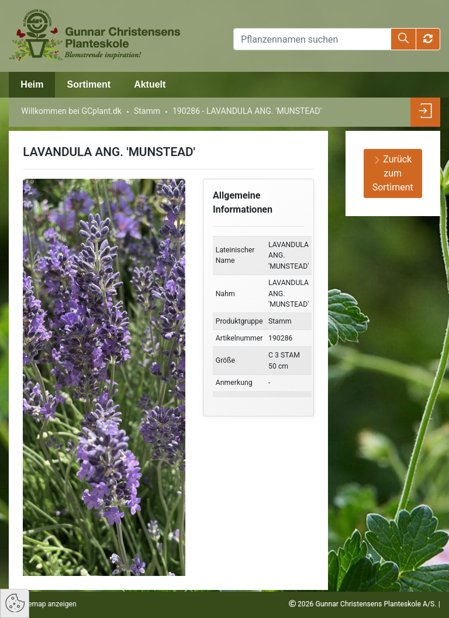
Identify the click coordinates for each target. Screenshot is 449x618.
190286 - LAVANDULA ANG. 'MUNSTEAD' (247, 111)
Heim (31, 84)
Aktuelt (149, 84)
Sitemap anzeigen (47, 604)
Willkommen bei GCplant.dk (71, 111)
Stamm (147, 111)
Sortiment (88, 84)
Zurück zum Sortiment (392, 173)
